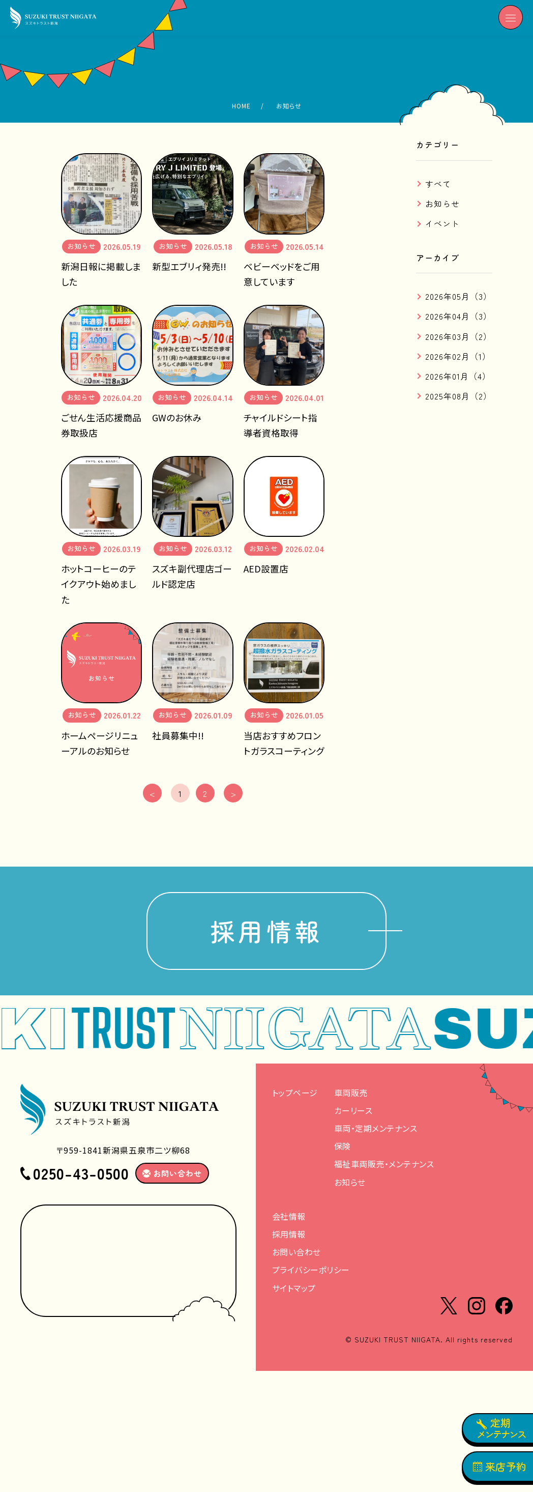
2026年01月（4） (458, 376)
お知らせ (442, 203)
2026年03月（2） (458, 336)
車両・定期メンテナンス (376, 1132)
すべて (438, 184)
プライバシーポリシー (311, 1274)
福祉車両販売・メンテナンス (384, 1168)
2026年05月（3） (458, 296)
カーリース (353, 1114)
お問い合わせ (296, 1256)
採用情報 (266, 933)
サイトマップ (294, 1291)
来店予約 (500, 1466)
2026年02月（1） (458, 356)
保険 (342, 1150)
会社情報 (289, 1220)
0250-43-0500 (81, 1177)
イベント (442, 223)
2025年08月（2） (458, 396)
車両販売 (351, 1096)
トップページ (295, 1096)
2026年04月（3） (458, 316)
